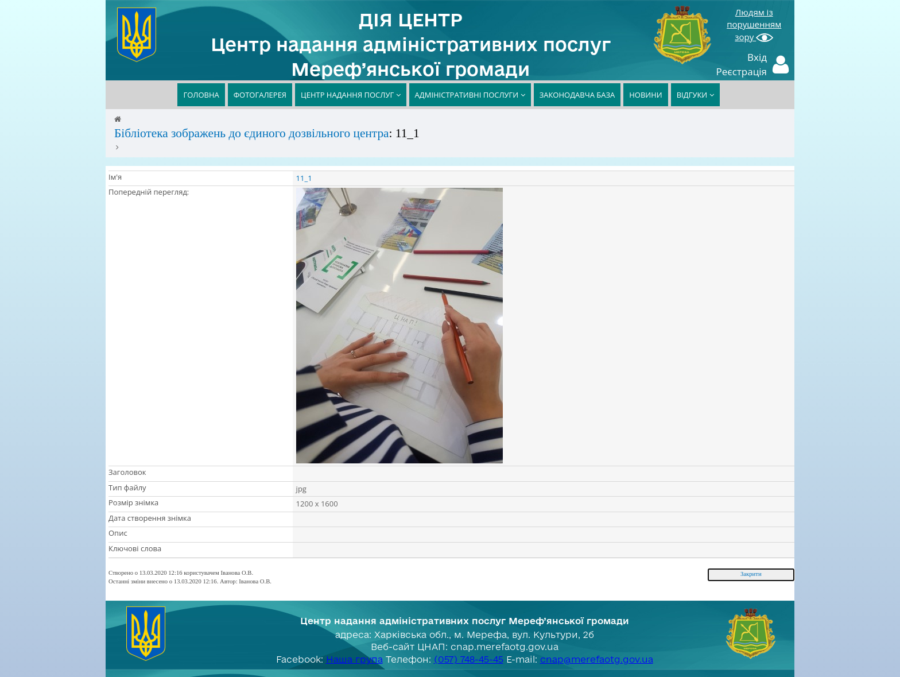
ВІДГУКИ (695, 95)
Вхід (757, 57)
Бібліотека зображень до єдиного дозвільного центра (251, 133)
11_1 (304, 178)
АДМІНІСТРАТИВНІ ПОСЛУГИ (470, 95)
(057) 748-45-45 (468, 659)
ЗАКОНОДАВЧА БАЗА (577, 95)
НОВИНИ (645, 95)
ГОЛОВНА (201, 95)
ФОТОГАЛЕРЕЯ (260, 95)
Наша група (354, 659)
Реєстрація (741, 71)
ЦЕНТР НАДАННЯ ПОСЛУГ (351, 95)
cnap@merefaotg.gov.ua (596, 659)
